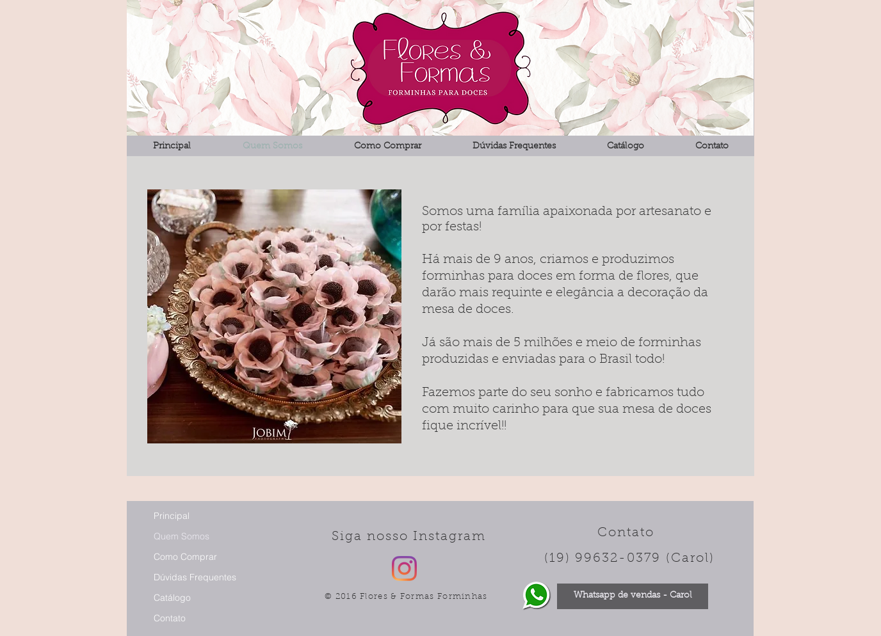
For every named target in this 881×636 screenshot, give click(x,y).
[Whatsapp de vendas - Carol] (632, 596)
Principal (172, 515)
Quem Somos (181, 536)
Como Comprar (185, 556)
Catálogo (172, 597)
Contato (170, 618)
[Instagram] (404, 568)
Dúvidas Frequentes (195, 577)
